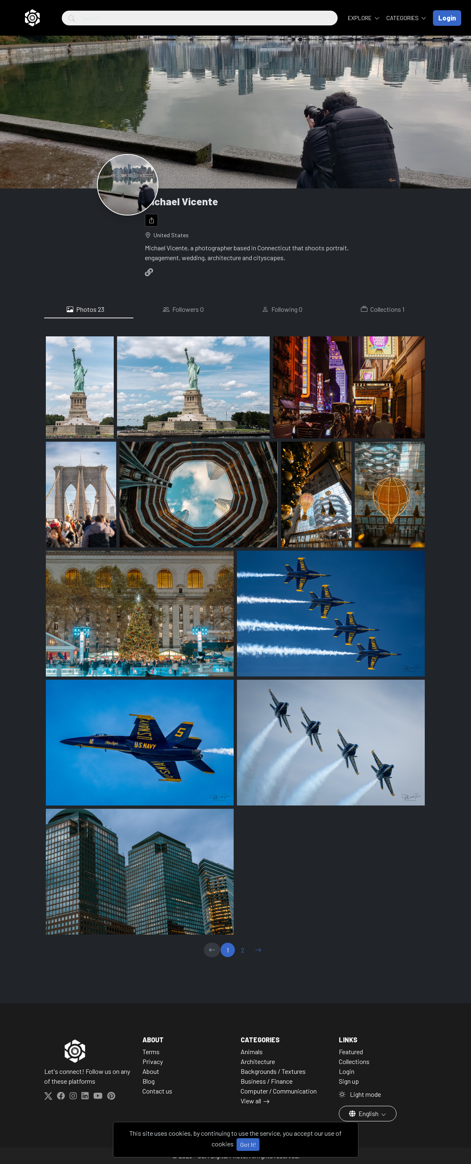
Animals (252, 1051)
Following (282, 309)
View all (251, 1101)
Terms (151, 1051)
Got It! (248, 1144)
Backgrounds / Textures (273, 1071)
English (364, 1113)
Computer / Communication (279, 1091)
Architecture (258, 1061)
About (150, 1071)
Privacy (152, 1061)
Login (346, 1071)
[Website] (150, 272)
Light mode (360, 1094)
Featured (351, 1051)
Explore (360, 17)
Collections (382, 309)
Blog (148, 1081)
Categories (403, 17)
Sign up (349, 1081)
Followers (183, 309)
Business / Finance (267, 1081)
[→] (258, 950)
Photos (85, 309)
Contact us (157, 1091)
